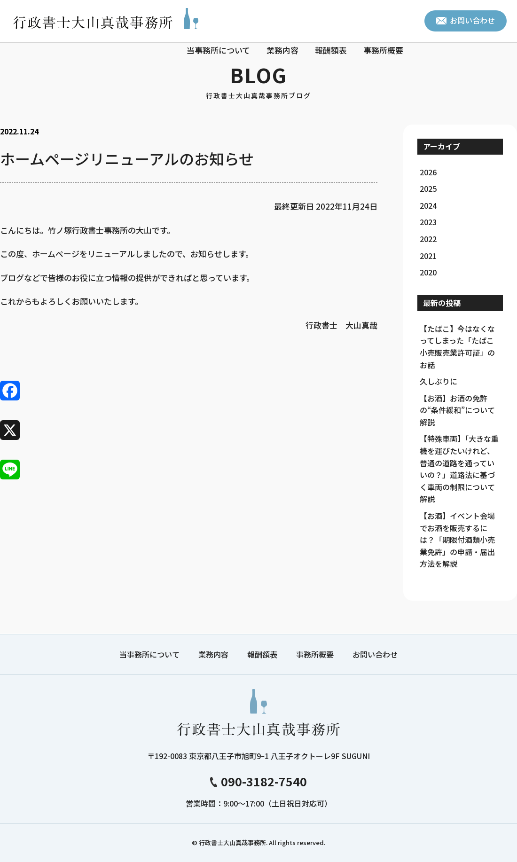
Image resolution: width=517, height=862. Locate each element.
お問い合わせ (465, 20)
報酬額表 (331, 50)
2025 (428, 188)
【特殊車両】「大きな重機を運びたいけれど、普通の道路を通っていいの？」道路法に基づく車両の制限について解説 (459, 468)
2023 (428, 221)
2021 (428, 255)
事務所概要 (383, 50)
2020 (428, 272)
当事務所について (218, 50)
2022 (428, 238)
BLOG (258, 80)
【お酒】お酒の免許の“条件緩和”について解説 (457, 410)
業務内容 (282, 50)
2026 (428, 172)
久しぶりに (438, 381)
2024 (428, 205)
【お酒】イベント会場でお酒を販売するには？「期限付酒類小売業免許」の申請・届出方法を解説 (457, 539)
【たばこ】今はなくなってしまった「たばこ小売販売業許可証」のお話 (457, 346)
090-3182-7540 (258, 781)
